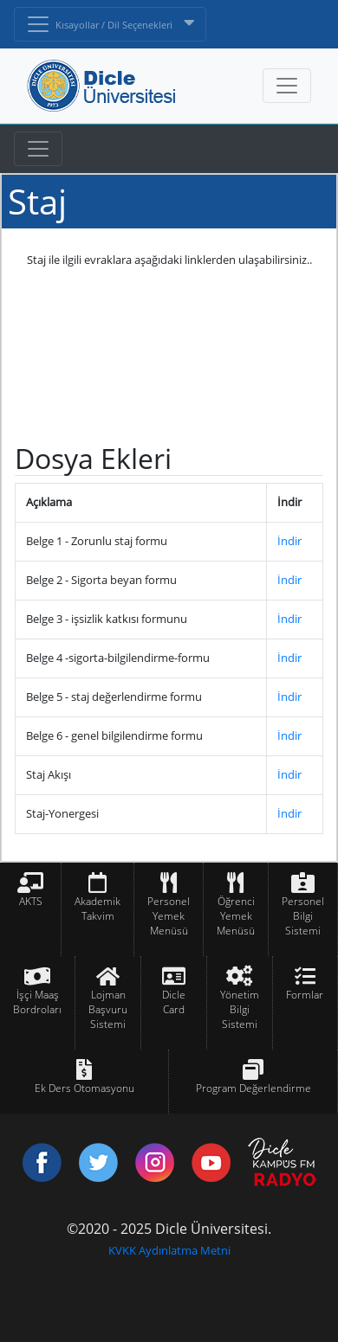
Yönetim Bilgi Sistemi (239, 1009)
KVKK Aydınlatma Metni (169, 1250)
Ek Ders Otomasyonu (84, 1088)
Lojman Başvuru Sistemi (107, 1009)
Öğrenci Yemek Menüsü (236, 916)
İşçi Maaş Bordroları (37, 1002)
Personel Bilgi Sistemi (303, 916)
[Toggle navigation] (38, 149)
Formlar (304, 994)
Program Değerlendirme (253, 1088)
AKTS (30, 901)
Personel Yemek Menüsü (168, 916)
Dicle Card (173, 1002)
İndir (289, 541)
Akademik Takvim (97, 908)
